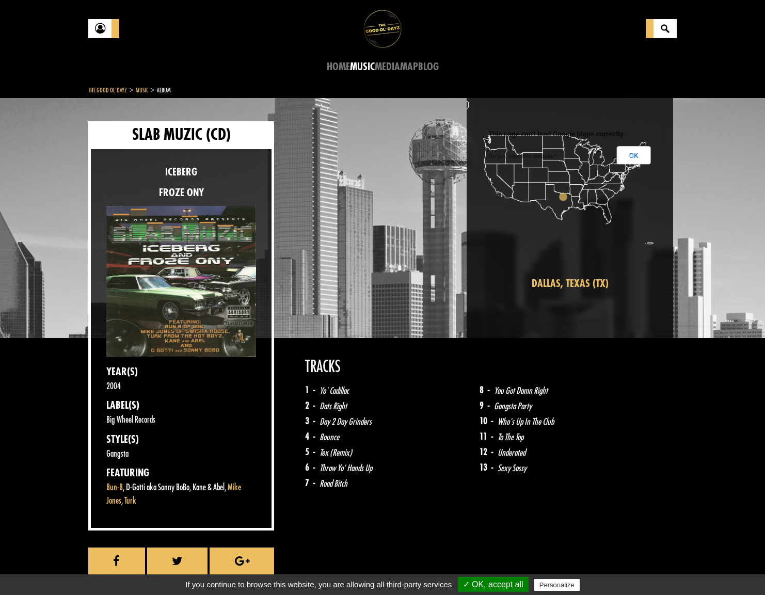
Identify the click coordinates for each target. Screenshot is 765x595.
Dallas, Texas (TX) (570, 283)
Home (338, 66)
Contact (114, 568)
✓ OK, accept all (493, 584)
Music (362, 66)
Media (387, 66)
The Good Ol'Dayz (107, 90)
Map (409, 66)
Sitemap (258, 569)
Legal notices (169, 569)
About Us (217, 569)
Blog (428, 66)
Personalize (557, 585)
